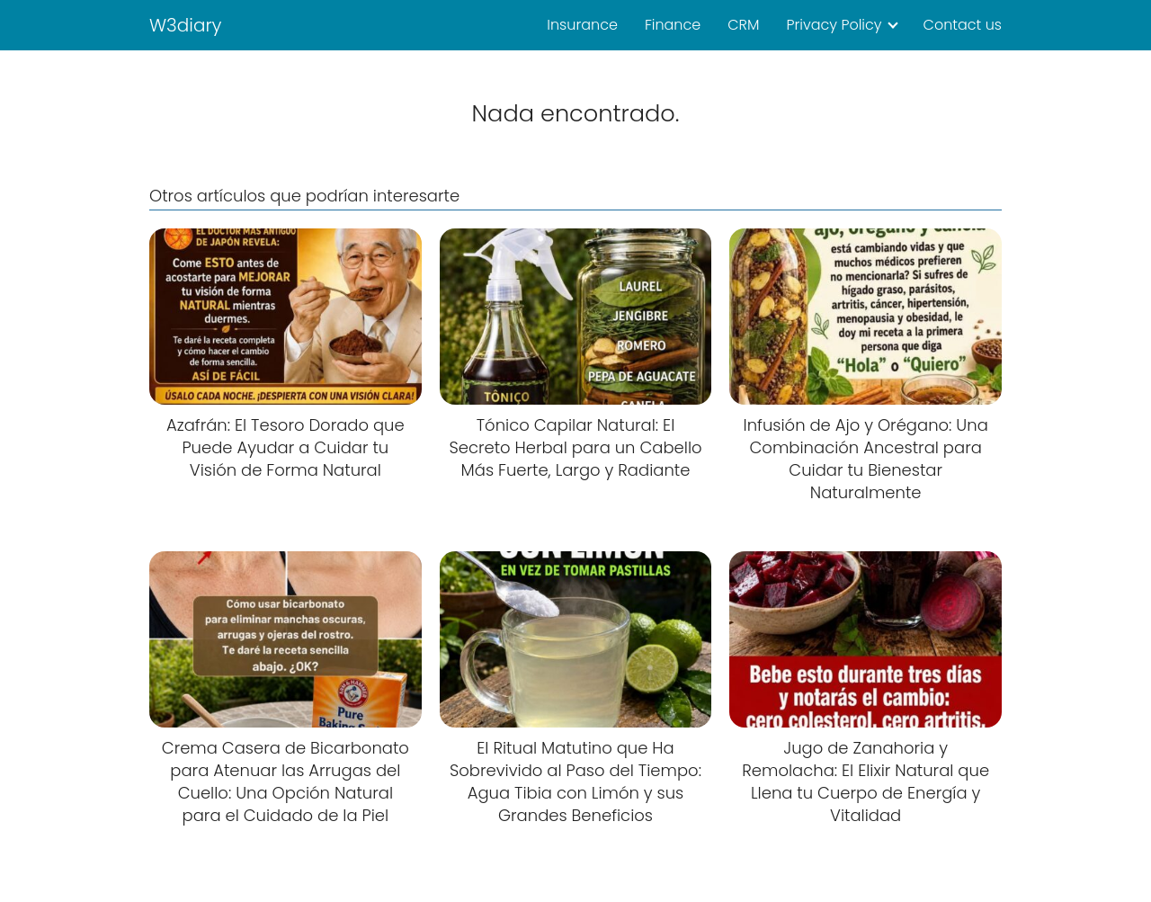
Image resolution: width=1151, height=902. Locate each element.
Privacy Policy (833, 24)
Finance (672, 24)
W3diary (185, 25)
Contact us (962, 24)
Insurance (582, 24)
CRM (743, 24)
